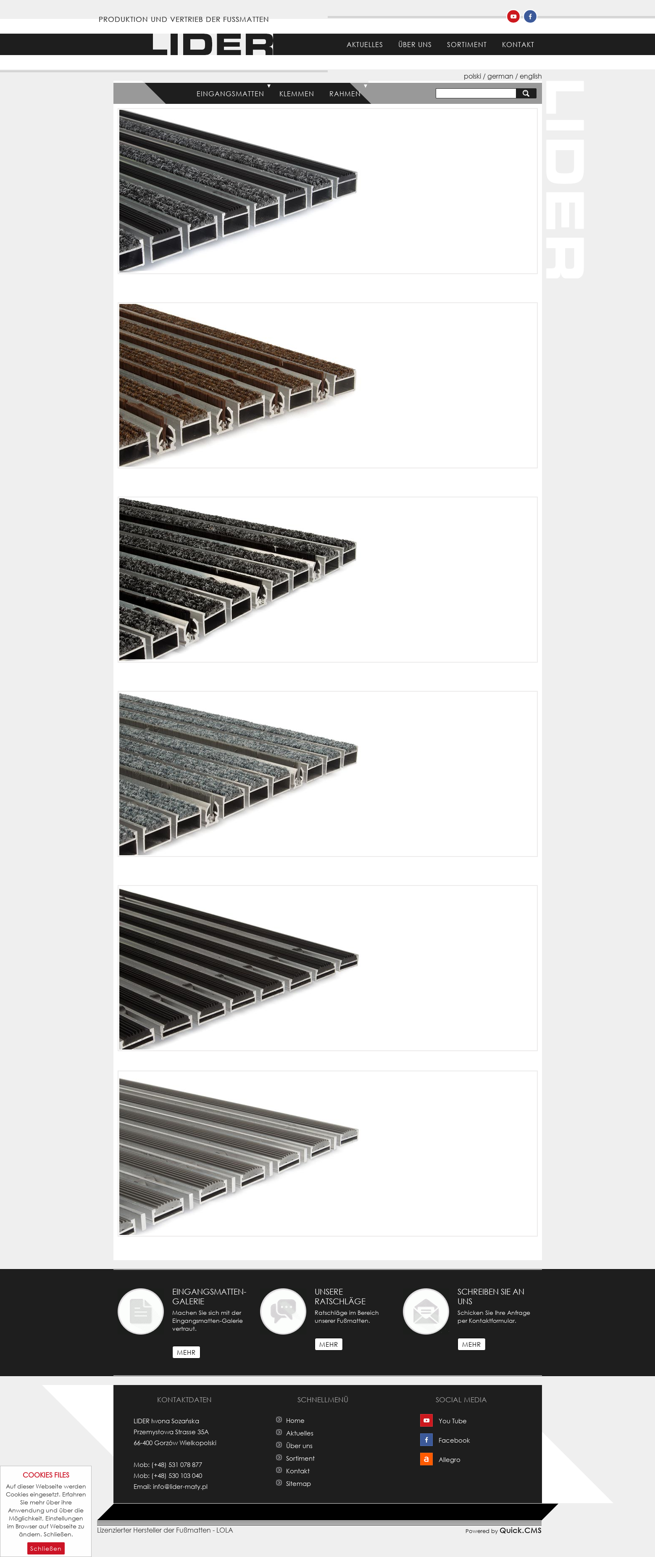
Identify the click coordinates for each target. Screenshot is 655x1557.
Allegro (449, 1459)
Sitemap (298, 1483)
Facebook (454, 1440)
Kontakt (518, 44)
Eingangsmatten (230, 93)
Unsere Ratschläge (340, 1296)
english (531, 75)
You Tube (453, 1421)
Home (324, 44)
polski (472, 75)
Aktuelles (365, 44)
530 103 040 (185, 1475)
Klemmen (296, 93)
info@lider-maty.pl (180, 1486)
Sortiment (467, 44)
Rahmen (345, 93)
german (500, 75)
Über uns (415, 44)
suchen (528, 93)
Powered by (504, 1530)
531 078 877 (185, 1464)
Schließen (46, 1548)
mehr (186, 1352)
